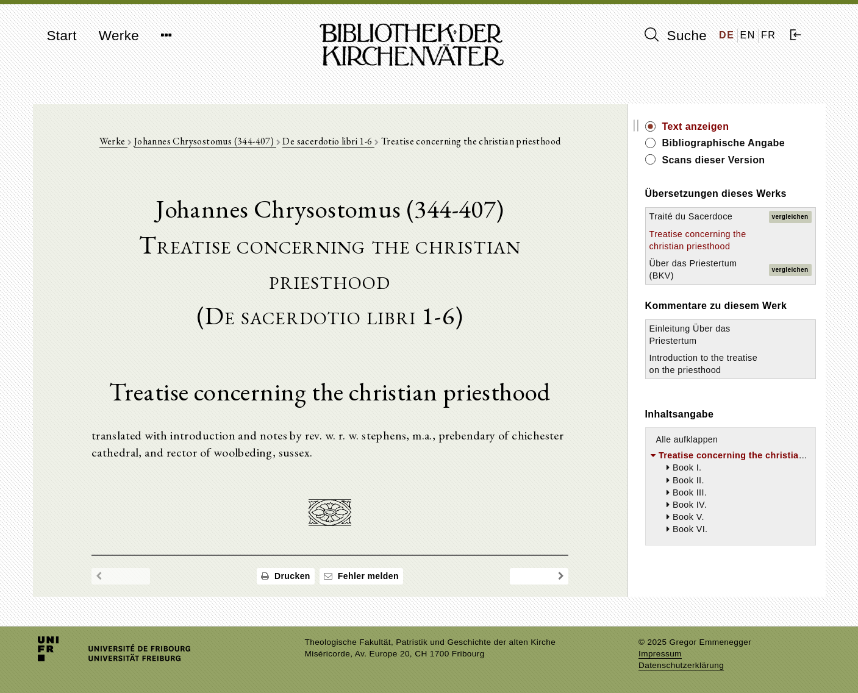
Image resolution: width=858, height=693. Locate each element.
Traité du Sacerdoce (691, 216)
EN (748, 35)
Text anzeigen (695, 126)
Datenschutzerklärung (681, 665)
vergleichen (790, 216)
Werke (119, 35)
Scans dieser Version (713, 160)
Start (62, 35)
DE (726, 35)
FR (768, 35)
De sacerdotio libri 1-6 (328, 141)
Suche (676, 35)
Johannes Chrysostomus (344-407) (205, 141)
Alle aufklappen (687, 439)
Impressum (660, 653)
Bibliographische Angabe (723, 143)
